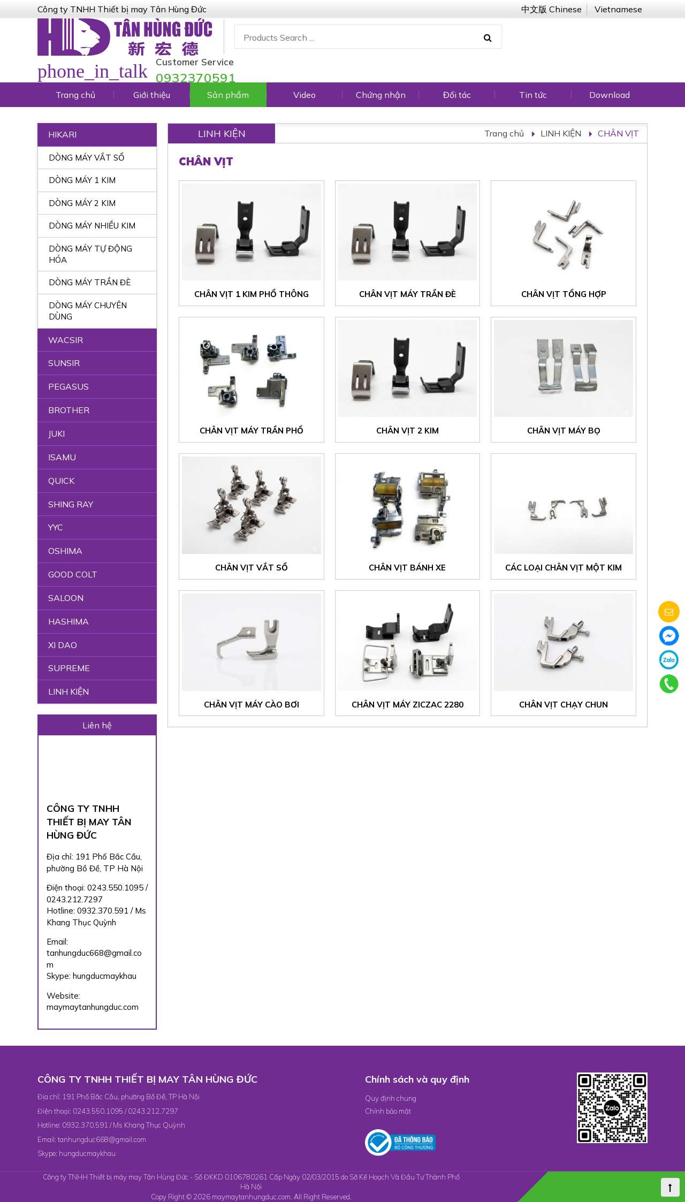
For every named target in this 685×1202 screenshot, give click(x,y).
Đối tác (457, 94)
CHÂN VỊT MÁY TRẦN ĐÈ (407, 294)
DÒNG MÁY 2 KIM (82, 203)
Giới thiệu (151, 94)
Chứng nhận (381, 94)
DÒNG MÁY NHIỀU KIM (92, 225)
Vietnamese (618, 9)
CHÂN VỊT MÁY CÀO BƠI (251, 704)
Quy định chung (390, 1098)
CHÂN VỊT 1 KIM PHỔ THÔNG (251, 294)
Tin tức (533, 94)
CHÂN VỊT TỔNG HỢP (563, 294)
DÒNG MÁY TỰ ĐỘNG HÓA (90, 254)
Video (304, 94)
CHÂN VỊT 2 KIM (407, 430)
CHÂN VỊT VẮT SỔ (251, 567)
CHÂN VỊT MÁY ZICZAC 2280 (407, 704)
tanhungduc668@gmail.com (102, 1139)
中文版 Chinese (551, 9)
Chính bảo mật (388, 1111)
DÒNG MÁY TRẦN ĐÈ (90, 282)
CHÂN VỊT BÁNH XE (407, 567)
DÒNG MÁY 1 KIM (82, 180)
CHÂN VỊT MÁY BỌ (563, 430)
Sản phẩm (228, 94)
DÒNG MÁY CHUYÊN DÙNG (88, 311)
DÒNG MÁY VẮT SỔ (87, 158)
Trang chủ (75, 94)
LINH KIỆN (561, 133)
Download (609, 94)
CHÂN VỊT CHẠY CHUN (563, 704)
